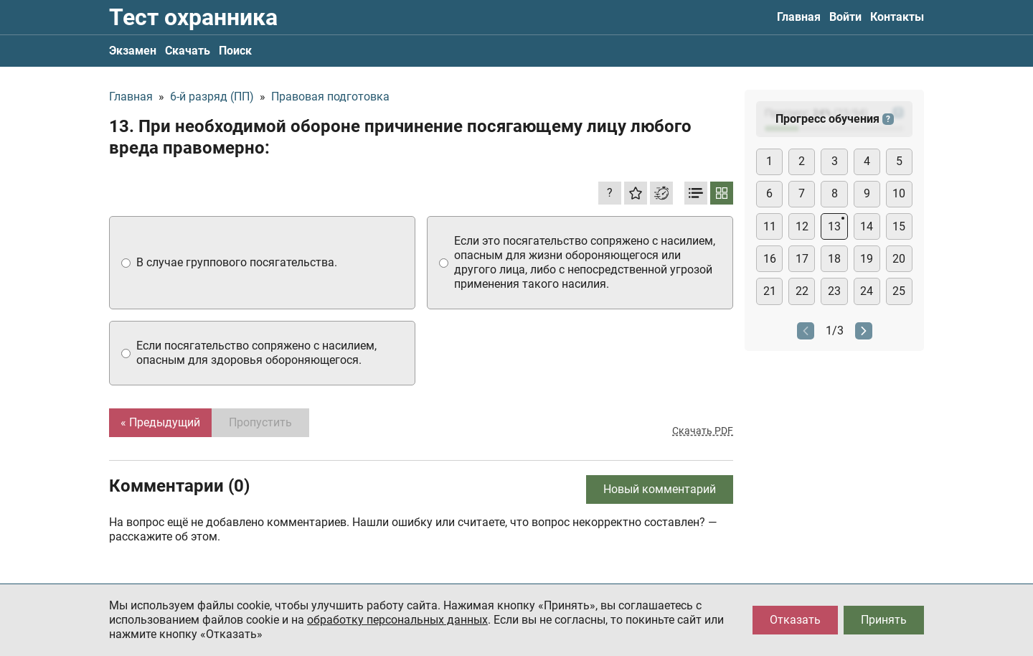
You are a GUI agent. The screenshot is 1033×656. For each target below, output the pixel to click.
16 (769, 259)
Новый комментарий (659, 489)
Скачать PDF (702, 430)
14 (866, 226)
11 (769, 226)
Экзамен (132, 50)
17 (802, 259)
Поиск (235, 50)
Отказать (795, 620)
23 (834, 291)
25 (898, 291)
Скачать (187, 50)
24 (866, 291)
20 (898, 259)
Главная (799, 17)
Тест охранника (193, 17)
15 (898, 226)
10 (898, 193)
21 (769, 291)
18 (834, 259)
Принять (884, 620)
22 (802, 291)
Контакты (897, 17)
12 (802, 226)
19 (866, 259)
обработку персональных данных (397, 620)
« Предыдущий (160, 422)
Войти (845, 17)
